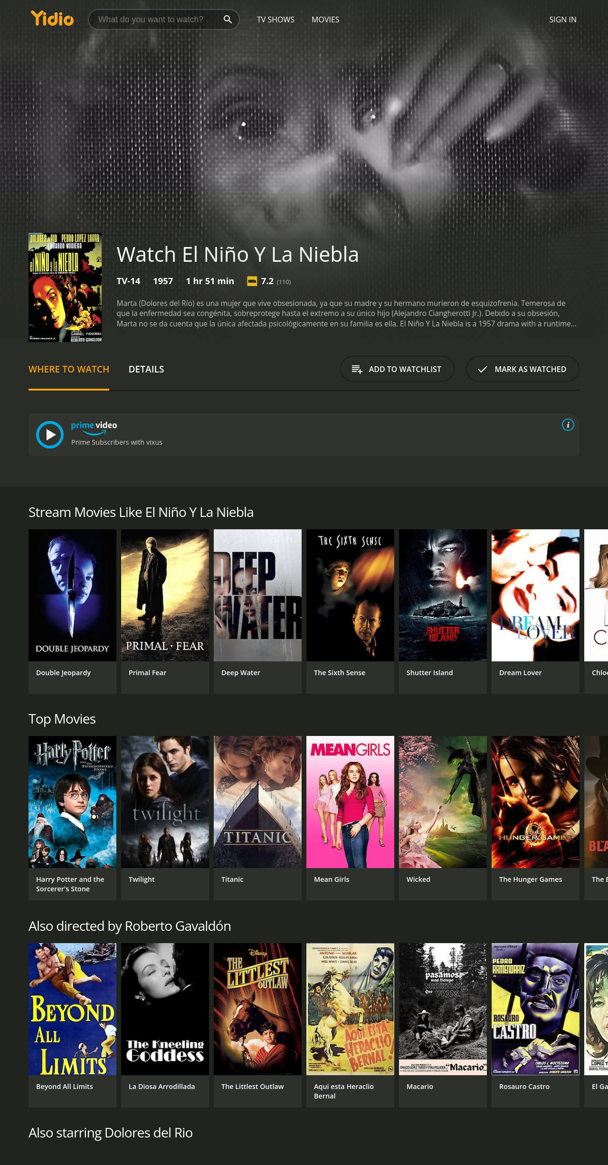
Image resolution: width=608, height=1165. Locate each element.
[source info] (566, 425)
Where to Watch (68, 369)
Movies (326, 19)
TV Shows (275, 19)
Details (146, 369)
